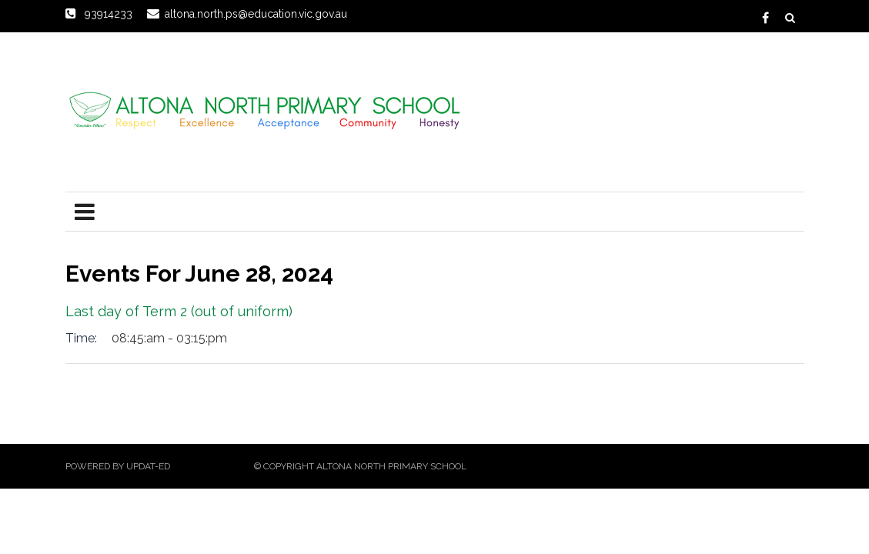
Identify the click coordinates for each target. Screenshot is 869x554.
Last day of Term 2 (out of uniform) (178, 311)
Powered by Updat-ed (117, 466)
